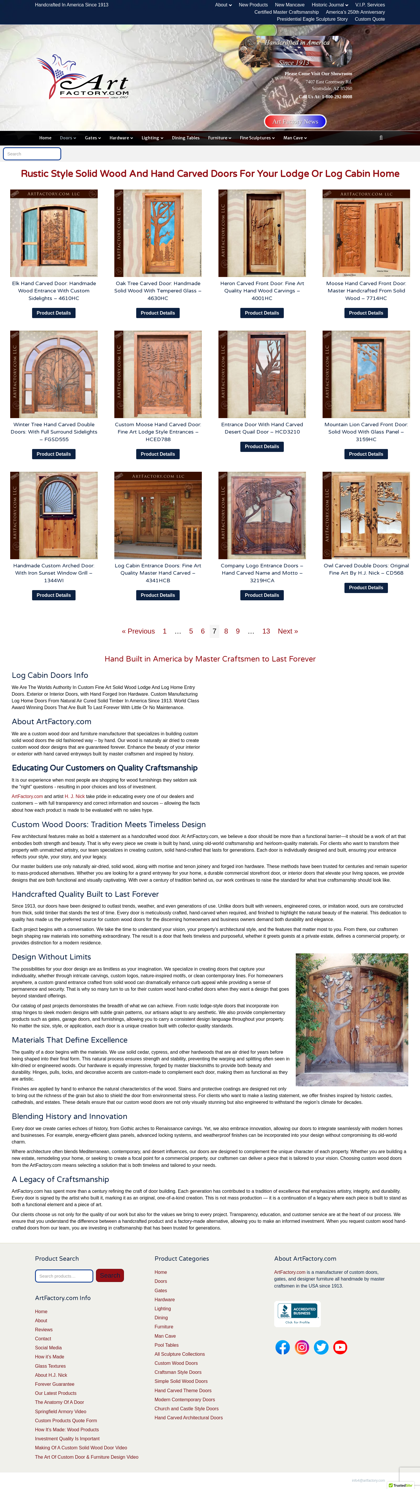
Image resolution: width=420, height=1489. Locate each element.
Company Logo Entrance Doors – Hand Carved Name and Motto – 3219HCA (262, 572)
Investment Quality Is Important (67, 1438)
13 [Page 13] (266, 631)
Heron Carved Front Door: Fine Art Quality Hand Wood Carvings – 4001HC (262, 290)
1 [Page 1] (165, 631)
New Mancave (289, 4)
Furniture (217, 138)
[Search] (381, 137)
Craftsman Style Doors (178, 1372)
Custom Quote (370, 19)
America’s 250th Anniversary (355, 12)
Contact (43, 1338)
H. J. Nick (75, 796)
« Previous (138, 631)
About (221, 4)
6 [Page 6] (203, 631)
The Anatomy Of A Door (59, 1402)
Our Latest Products (55, 1393)
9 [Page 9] (238, 631)
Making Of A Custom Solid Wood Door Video (81, 1447)
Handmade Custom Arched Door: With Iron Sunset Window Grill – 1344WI (53, 572)
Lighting (150, 138)
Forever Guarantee (54, 1384)
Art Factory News (295, 121)
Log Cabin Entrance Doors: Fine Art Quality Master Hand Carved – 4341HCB (158, 572)
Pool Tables (166, 1345)
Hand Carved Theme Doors (183, 1390)
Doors (66, 138)
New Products (253, 4)
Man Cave (293, 138)
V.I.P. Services (370, 4)
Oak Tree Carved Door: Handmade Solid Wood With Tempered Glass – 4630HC (158, 290)
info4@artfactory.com (368, 1481)
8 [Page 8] (226, 631)
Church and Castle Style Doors (187, 1408)
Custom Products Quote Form (66, 1420)
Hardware (119, 138)
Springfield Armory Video (60, 1411)
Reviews (43, 1329)
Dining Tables (186, 138)
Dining (161, 1317)
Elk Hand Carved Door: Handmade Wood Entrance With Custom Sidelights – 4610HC (54, 290)
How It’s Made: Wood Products (67, 1429)
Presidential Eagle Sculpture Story (312, 19)
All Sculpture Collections (180, 1354)
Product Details (54, 313)
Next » (288, 631)
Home (45, 138)
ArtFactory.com (27, 796)
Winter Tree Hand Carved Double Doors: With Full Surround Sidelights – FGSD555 (53, 431)
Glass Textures (50, 1366)
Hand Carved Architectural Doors (189, 1417)
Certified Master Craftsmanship (287, 12)
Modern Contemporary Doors (185, 1399)
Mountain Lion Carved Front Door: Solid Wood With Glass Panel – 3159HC (366, 431)
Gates (91, 138)
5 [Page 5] (191, 631)
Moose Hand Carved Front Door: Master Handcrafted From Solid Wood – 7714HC (366, 290)
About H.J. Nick (51, 1375)
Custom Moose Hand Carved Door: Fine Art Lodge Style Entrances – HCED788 (158, 431)
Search (110, 1275)
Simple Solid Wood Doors (181, 1381)
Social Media (48, 1347)
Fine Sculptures (255, 138)
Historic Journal (328, 4)
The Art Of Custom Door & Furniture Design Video (87, 1457)
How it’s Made (49, 1356)
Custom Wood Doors (176, 1363)
